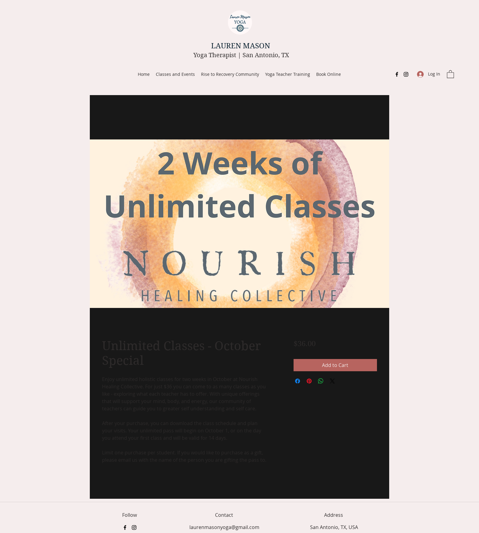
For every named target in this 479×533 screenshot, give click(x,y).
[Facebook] (397, 74)
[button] (450, 74)
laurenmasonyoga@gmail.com (224, 527)
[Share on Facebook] (297, 381)
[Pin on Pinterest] (309, 381)
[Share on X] (332, 381)
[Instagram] (406, 74)
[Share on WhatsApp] (320, 381)
